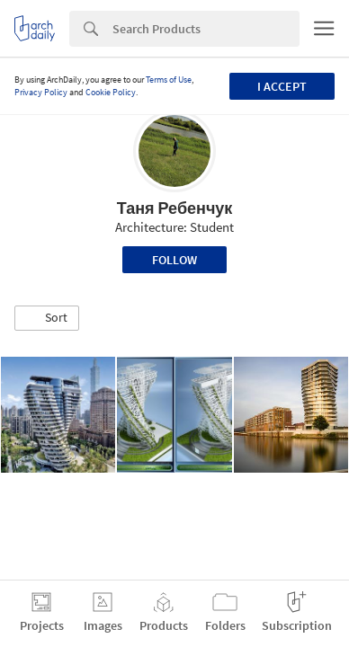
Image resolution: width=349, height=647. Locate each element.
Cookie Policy (110, 92)
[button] (46, 318)
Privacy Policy (40, 92)
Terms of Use (169, 79)
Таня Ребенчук (175, 208)
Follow (174, 260)
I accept (282, 86)
